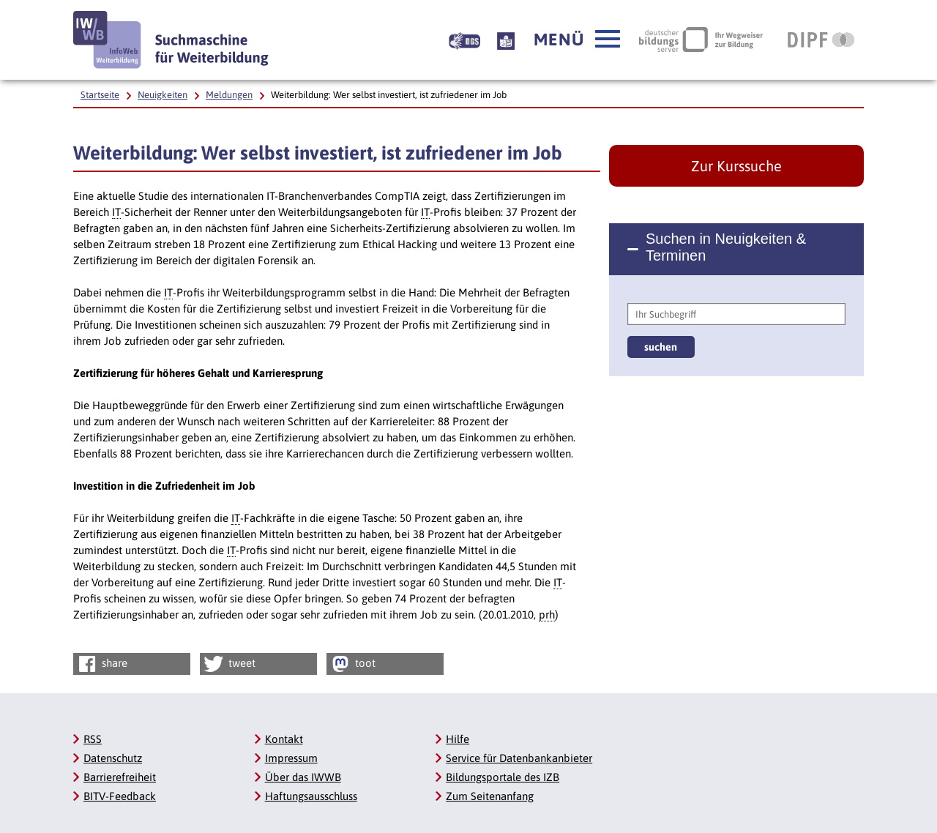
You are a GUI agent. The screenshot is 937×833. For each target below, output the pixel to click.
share (101, 664)
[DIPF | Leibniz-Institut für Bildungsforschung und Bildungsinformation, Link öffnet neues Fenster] (821, 39)
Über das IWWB (303, 777)
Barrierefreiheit (119, 777)
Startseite (100, 94)
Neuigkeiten (162, 94)
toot (352, 664)
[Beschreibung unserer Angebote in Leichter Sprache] (506, 39)
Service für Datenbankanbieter (519, 758)
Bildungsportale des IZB (502, 777)
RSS (92, 739)
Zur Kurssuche (736, 165)
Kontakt (284, 739)
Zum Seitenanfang (490, 796)
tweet (228, 664)
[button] (576, 39)
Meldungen (229, 94)
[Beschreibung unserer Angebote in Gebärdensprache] (464, 39)
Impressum (291, 758)
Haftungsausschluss (311, 796)
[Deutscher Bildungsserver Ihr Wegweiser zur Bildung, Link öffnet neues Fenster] (701, 39)
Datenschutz (112, 758)
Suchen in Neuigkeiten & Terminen (726, 247)
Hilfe (457, 739)
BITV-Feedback (119, 796)
